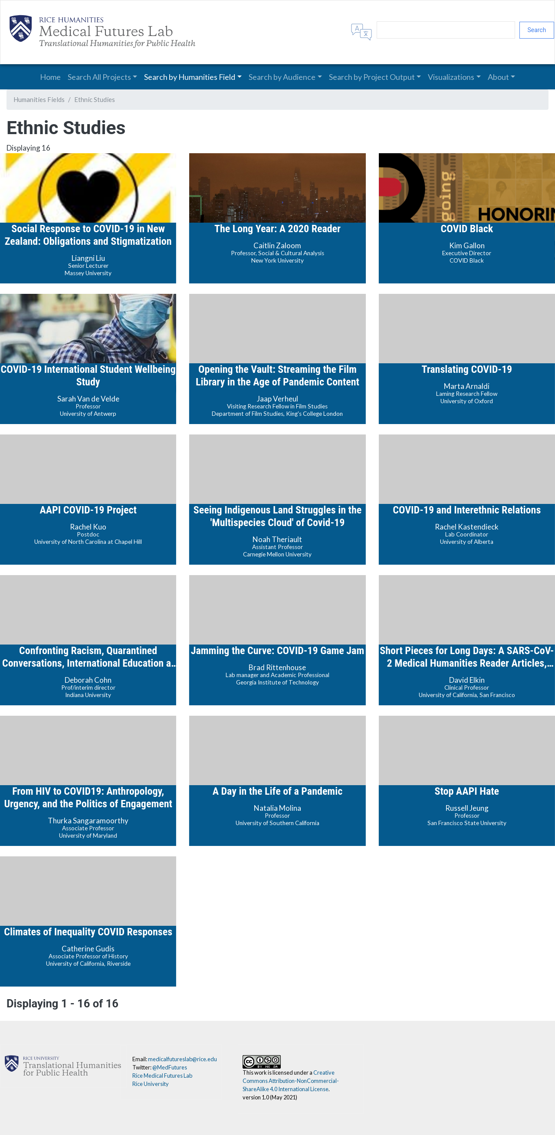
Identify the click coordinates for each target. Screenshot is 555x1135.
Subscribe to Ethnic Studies (10, 1017)
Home (50, 77)
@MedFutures (169, 1067)
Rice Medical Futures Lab (162, 1075)
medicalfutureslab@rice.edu (182, 1059)
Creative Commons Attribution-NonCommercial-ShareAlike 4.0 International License (291, 1080)
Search (536, 29)
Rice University (150, 1083)
